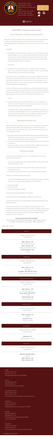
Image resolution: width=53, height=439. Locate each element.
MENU (27, 21)
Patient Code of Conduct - (12, 220)
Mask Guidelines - (29, 220)
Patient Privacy (39, 221)
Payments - (39, 220)
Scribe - (34, 221)
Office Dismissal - (20, 221)
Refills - (34, 220)
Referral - (44, 220)
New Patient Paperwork (41, 8)
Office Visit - (21, 220)
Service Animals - (29, 221)
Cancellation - (13, 221)
